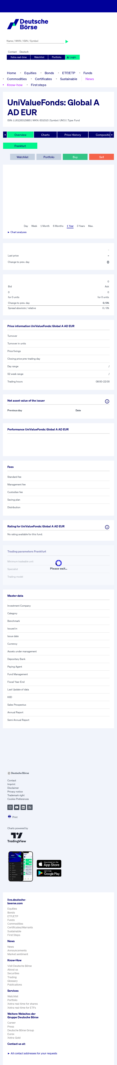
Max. (90, 225)
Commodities (17, 79)
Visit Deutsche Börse (19, 966)
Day (26, 225)
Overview (20, 135)
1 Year (70, 225)
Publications (14, 984)
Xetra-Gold (14, 1037)
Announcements (17, 950)
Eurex (10, 1034)
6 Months (58, 225)
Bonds (49, 73)
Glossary (12, 981)
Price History (72, 135)
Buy (75, 157)
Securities (13, 973)
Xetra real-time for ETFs (21, 1007)
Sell (101, 157)
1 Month (45, 225)
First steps (38, 85)
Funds (87, 73)
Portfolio (56, 57)
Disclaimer (13, 787)
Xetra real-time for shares (22, 1004)
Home (11, 73)
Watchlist (39, 57)
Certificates (43, 79)
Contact (12, 51)
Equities (30, 73)
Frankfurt (20, 146)
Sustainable (68, 79)
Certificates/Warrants (20, 927)
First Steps (13, 935)
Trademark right (16, 795)
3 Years (81, 225)
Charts (45, 135)
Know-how (15, 85)
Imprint (11, 784)
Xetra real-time (19, 57)
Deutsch (24, 51)
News (89, 79)
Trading (12, 977)
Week (34, 225)
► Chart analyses (17, 232)
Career (11, 1022)
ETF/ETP (68, 73)
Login (71, 57)
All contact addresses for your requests (32, 1053)
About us (12, 969)
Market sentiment (17, 954)
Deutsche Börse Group (20, 1030)
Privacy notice (15, 791)
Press (10, 1026)
